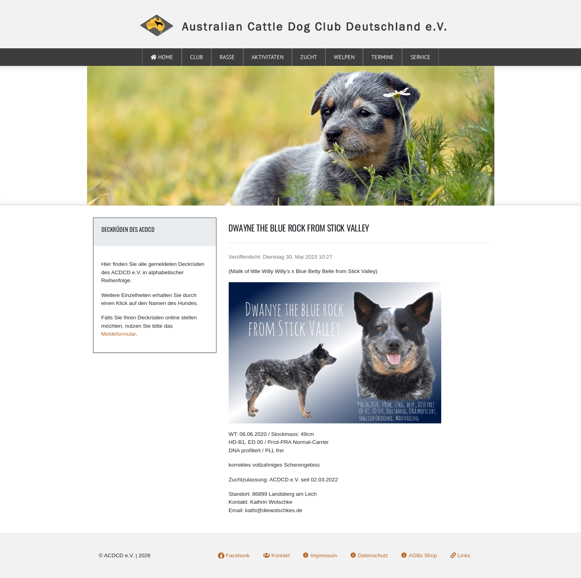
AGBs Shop (419, 555)
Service (420, 57)
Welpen (344, 57)
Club (196, 57)
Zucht (308, 57)
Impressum (320, 555)
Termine (382, 57)
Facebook (234, 555)
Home (162, 57)
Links (460, 555)
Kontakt (276, 555)
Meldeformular (118, 334)
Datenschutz (369, 555)
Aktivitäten (268, 57)
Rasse (227, 57)
